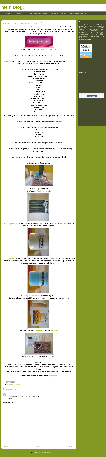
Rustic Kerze (10, 258)
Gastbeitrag (101, 26)
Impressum (19, 13)
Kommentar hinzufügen (9, 402)
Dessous (91, 26)
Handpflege (96, 29)
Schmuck (94, 34)
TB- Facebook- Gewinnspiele (37, 13)
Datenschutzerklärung (58, 13)
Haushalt (102, 29)
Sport (103, 36)
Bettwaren (102, 24)
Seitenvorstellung (83, 36)
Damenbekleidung (84, 26)
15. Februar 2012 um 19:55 (22, 394)
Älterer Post (71, 446)
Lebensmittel (83, 32)
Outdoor (91, 32)
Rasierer (102, 32)
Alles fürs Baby (83, 24)
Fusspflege (96, 26)
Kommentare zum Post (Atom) (42, 452)
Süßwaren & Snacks (87, 38)
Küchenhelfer (94, 30)
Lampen (102, 30)
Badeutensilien (91, 24)
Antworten (9, 398)
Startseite (8, 13)
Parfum (97, 32)
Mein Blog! (12, 7)
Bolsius (9, 384)
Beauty (97, 24)
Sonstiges (95, 36)
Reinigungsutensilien (84, 34)
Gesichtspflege (83, 27)
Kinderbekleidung (83, 30)
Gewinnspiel (100, 27)
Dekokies (54, 331)
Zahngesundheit (100, 37)
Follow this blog (92, 96)
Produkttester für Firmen (78, 13)
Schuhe (102, 34)
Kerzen (13, 384)
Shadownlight (11, 394)
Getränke (92, 27)
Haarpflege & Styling (85, 29)
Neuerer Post (7, 446)
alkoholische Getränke (85, 39)
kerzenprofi (52, 376)
